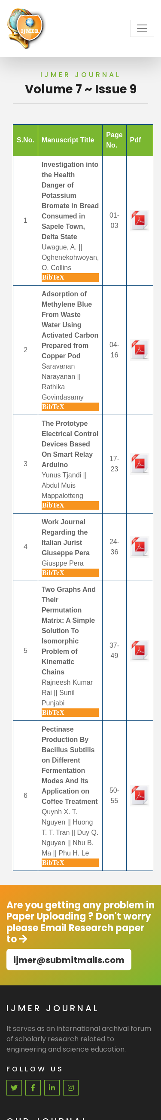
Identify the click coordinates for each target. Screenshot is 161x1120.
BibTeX (53, 277)
